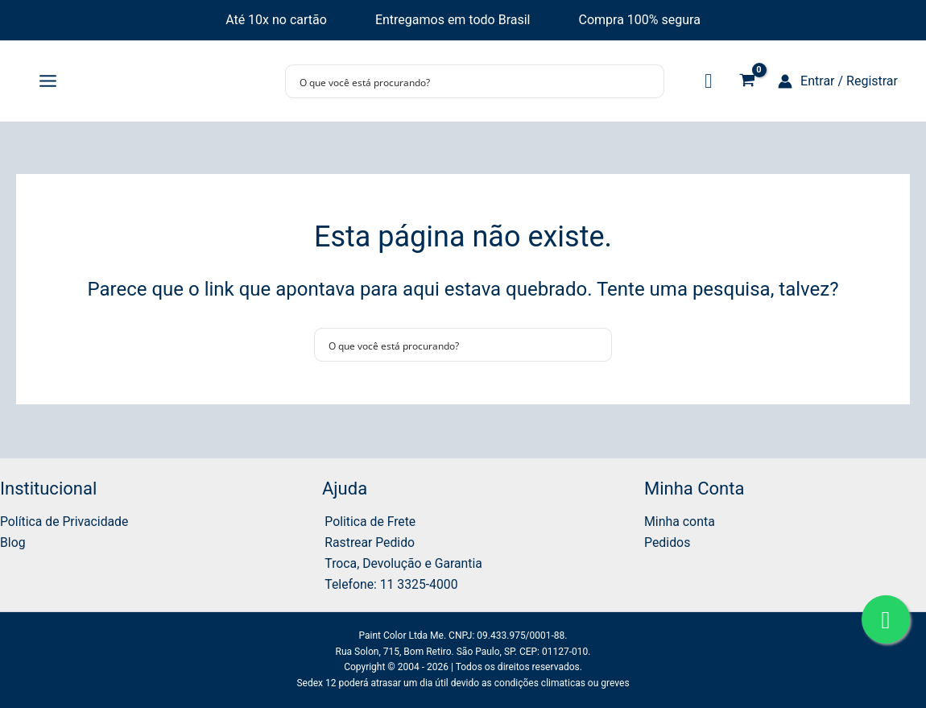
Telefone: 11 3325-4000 (389, 583)
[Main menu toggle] (48, 81)
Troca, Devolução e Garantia (402, 562)
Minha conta (679, 520)
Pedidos (667, 541)
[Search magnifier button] (647, 81)
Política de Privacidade (65, 520)
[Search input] (464, 81)
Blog (13, 541)
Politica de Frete (368, 520)
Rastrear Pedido (367, 541)
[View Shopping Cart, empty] (747, 82)
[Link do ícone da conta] (838, 81)
